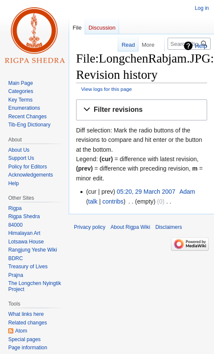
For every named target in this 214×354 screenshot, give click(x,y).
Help (201, 45)
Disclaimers (168, 227)
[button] (141, 110)
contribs (112, 201)
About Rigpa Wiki (130, 227)
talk (93, 201)
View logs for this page (106, 89)
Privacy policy (89, 227)
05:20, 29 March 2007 (146, 191)
